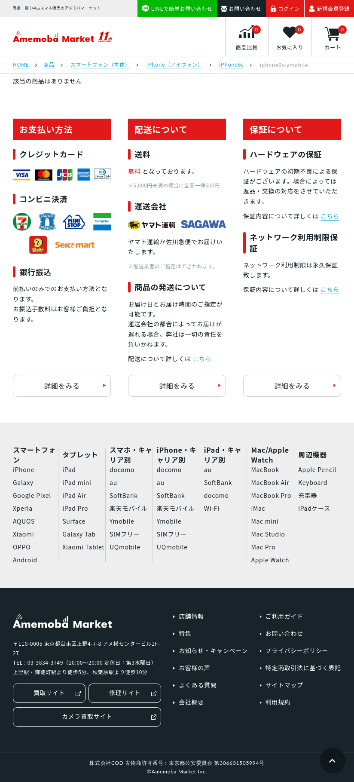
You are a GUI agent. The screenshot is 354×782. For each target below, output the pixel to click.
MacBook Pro (271, 495)
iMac (258, 508)
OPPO (22, 547)
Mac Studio (268, 534)
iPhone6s (231, 65)
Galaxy (23, 482)
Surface (73, 521)
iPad (69, 469)
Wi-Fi (212, 508)
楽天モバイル (128, 508)
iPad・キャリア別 (222, 454)
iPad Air (74, 495)
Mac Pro (263, 547)
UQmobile (125, 547)
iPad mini (76, 482)
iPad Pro (75, 508)
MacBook (265, 469)
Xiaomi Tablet (83, 547)
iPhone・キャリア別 (177, 454)
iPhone (23, 469)
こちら (201, 358)
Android (25, 559)
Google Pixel (32, 495)
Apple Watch (270, 559)
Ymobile (122, 521)
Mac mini (264, 521)
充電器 (307, 495)
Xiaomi (23, 534)
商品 (48, 65)
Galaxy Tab (78, 534)
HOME (21, 65)
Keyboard (312, 482)
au (113, 482)
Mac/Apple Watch (270, 454)
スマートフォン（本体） (100, 65)
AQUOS (24, 521)
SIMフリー (125, 534)
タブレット (80, 454)
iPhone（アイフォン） (174, 65)
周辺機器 (312, 454)
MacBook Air (270, 482)
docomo (122, 469)
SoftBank (124, 495)
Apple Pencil (317, 469)
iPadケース (314, 508)
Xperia (23, 508)
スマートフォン (34, 454)
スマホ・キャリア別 (131, 454)
